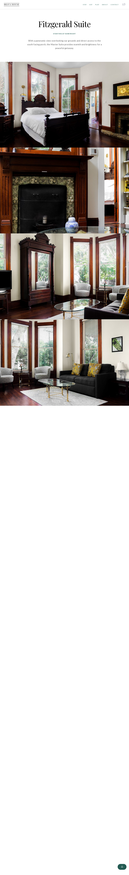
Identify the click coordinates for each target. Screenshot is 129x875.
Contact (115, 4)
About (105, 4)
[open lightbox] (64, 105)
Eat (91, 4)
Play (97, 4)
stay (85, 4)
